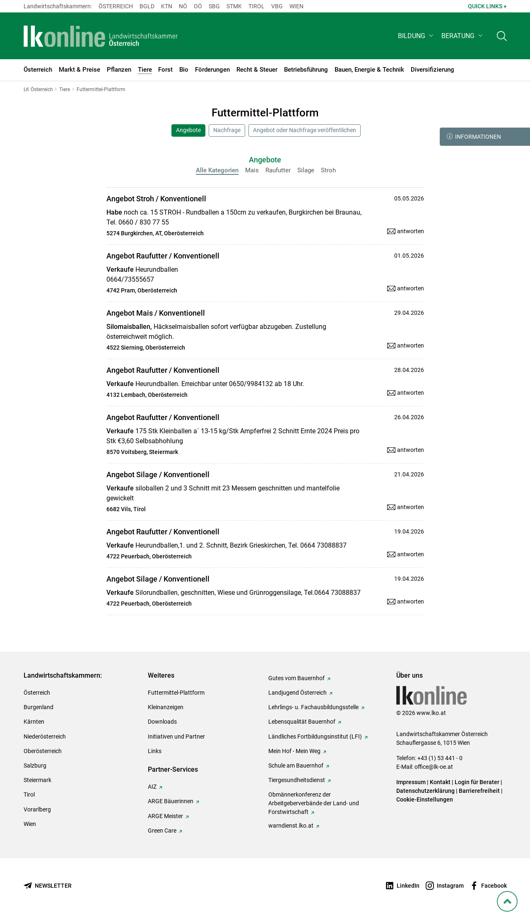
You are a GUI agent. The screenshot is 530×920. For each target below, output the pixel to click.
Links (154, 751)
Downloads (162, 721)
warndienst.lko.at (290, 825)
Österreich (116, 6)
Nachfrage (227, 130)
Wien (296, 6)
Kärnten (34, 721)
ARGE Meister (165, 816)
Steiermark (37, 780)
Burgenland (38, 707)
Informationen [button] (474, 136)
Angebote (188, 130)
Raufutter (278, 170)
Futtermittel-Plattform (176, 692)
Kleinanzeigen (165, 707)
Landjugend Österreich (297, 692)
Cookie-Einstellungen (424, 799)
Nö (183, 6)
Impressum (411, 782)
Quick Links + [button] (487, 6)
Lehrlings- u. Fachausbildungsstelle (313, 707)
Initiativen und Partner (176, 736)
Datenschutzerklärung (425, 790)
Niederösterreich (45, 736)
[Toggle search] (502, 36)
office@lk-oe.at (433, 766)
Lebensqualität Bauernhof (301, 721)
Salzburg (35, 765)
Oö (198, 6)
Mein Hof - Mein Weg (294, 751)
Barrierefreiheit (479, 790)
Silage (305, 170)
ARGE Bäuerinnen (170, 801)
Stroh (328, 170)
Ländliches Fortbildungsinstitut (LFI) (315, 736)
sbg (214, 6)
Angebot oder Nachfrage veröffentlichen (304, 130)
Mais (252, 170)
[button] (416, 35)
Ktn (166, 6)
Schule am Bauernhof (295, 765)
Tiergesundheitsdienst (296, 780)
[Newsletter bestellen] (48, 885)
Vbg (277, 6)
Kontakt (440, 782)
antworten (410, 231)
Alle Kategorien (217, 170)
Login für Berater (477, 782)
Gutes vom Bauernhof (296, 678)
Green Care (162, 830)
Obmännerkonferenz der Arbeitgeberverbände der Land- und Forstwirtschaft (313, 803)
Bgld (147, 6)
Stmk (234, 6)
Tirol (256, 6)
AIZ (152, 786)
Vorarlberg (37, 809)
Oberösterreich (43, 751)
